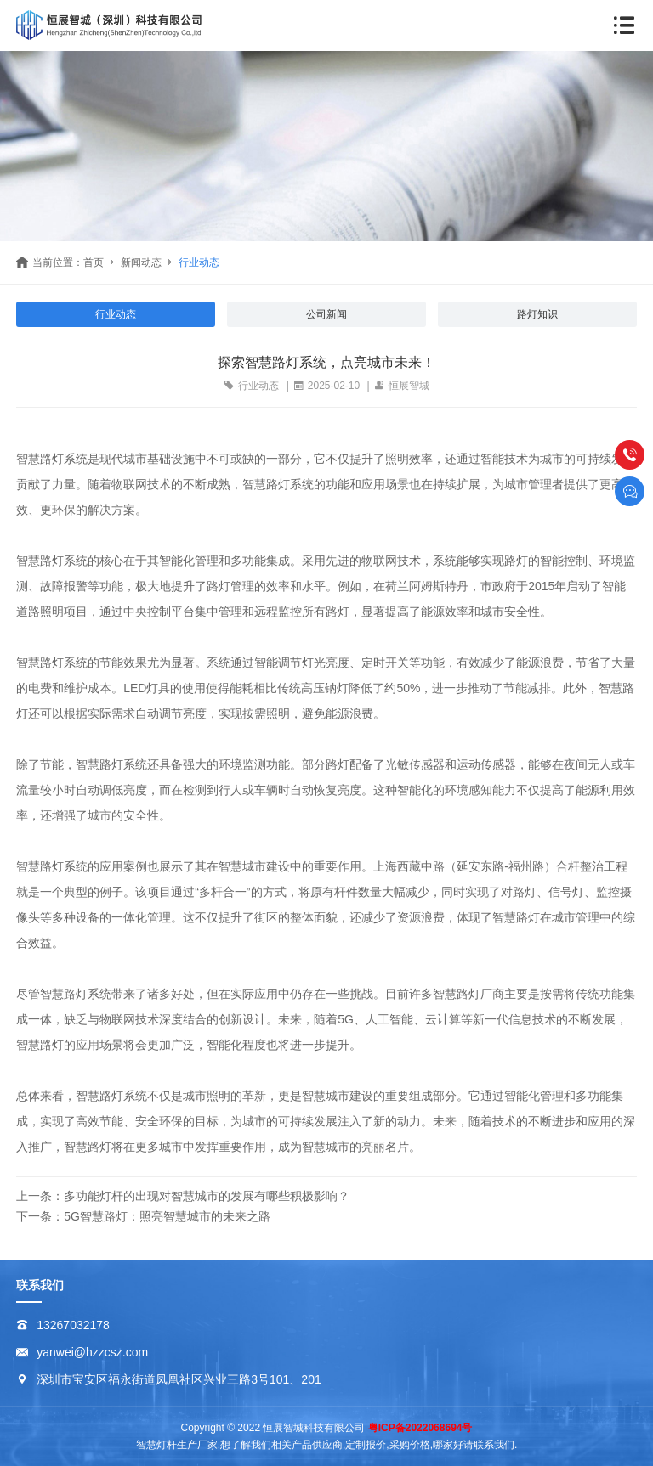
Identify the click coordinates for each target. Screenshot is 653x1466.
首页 (93, 262)
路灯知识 (537, 314)
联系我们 (40, 1285)
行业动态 (199, 262)
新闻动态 (141, 262)
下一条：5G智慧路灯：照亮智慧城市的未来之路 (143, 1216)
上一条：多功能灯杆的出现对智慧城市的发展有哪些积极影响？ (182, 1196)
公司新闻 (326, 314)
